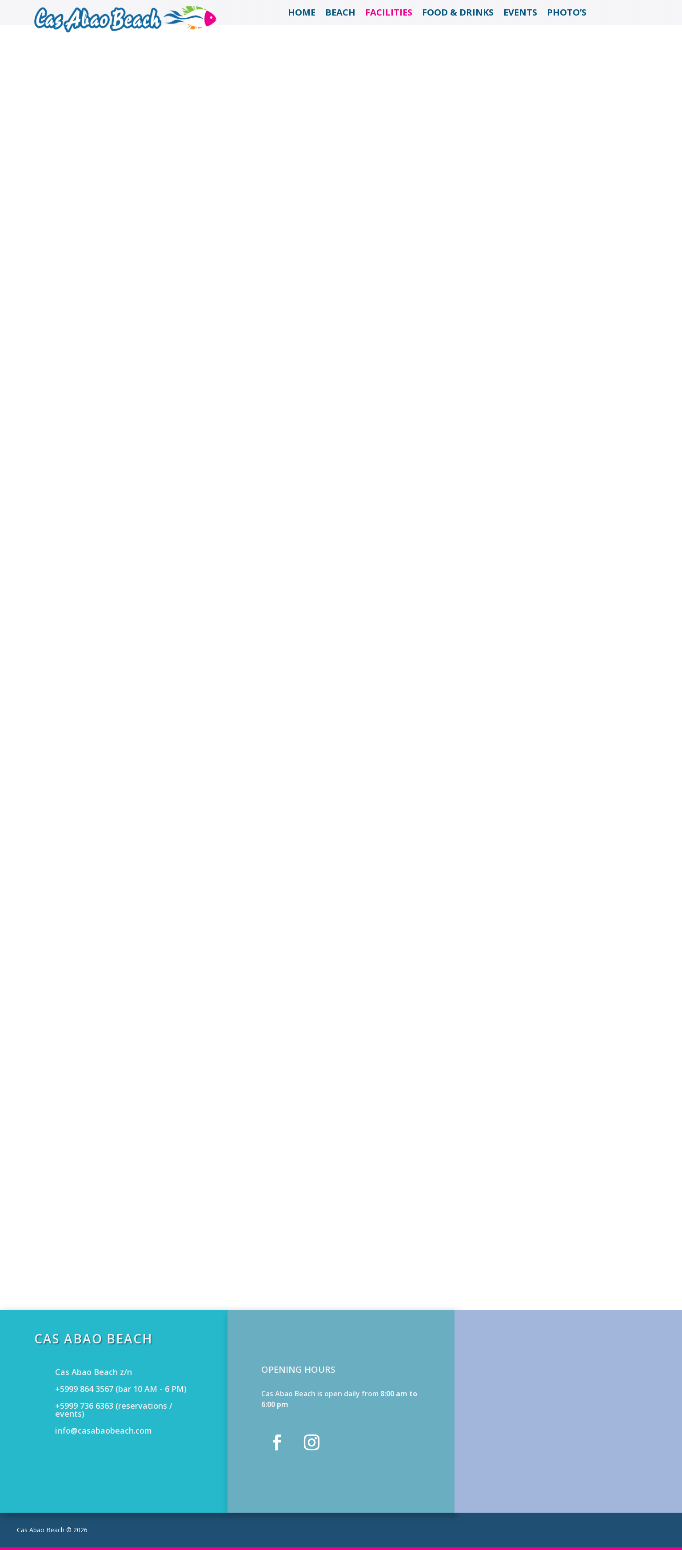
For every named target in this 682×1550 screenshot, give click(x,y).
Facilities (388, 13)
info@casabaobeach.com (103, 1430)
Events (520, 13)
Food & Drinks (458, 13)
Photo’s (566, 13)
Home (301, 13)
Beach (340, 13)
